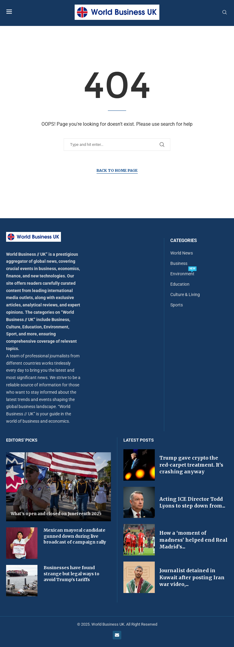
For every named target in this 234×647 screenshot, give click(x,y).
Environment (182, 274)
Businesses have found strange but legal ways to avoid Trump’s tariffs (71, 573)
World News (181, 253)
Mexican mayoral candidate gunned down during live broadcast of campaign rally (75, 536)
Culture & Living (185, 294)
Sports (176, 305)
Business (178, 263)
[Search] (225, 12)
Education (180, 284)
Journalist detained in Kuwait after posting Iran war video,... (192, 577)
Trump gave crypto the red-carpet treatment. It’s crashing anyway (191, 465)
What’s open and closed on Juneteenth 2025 (56, 513)
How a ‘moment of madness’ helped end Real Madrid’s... (193, 540)
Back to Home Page (117, 170)
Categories (183, 240)
